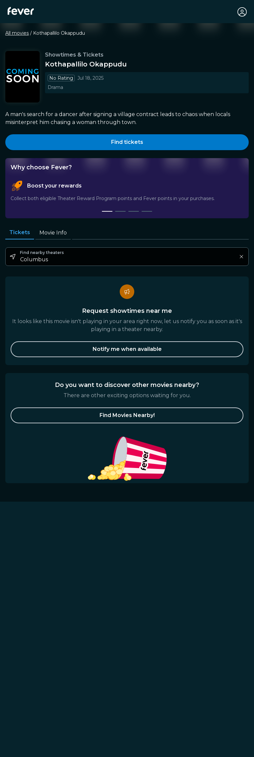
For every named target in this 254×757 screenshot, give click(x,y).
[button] (127, 416)
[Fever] (21, 11)
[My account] (241, 12)
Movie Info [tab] (53, 233)
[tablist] (127, 197)
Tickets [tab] (19, 233)
